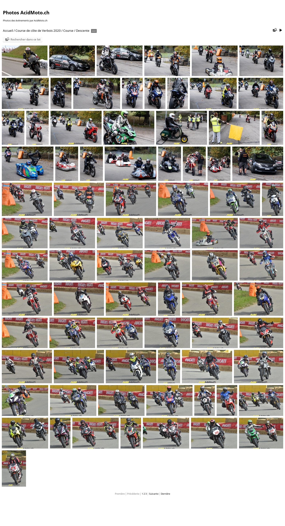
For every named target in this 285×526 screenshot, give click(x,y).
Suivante (153, 493)
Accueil (8, 30)
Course (68, 30)
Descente (82, 30)
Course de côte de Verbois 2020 (38, 30)
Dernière (165, 493)
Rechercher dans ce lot (26, 39)
